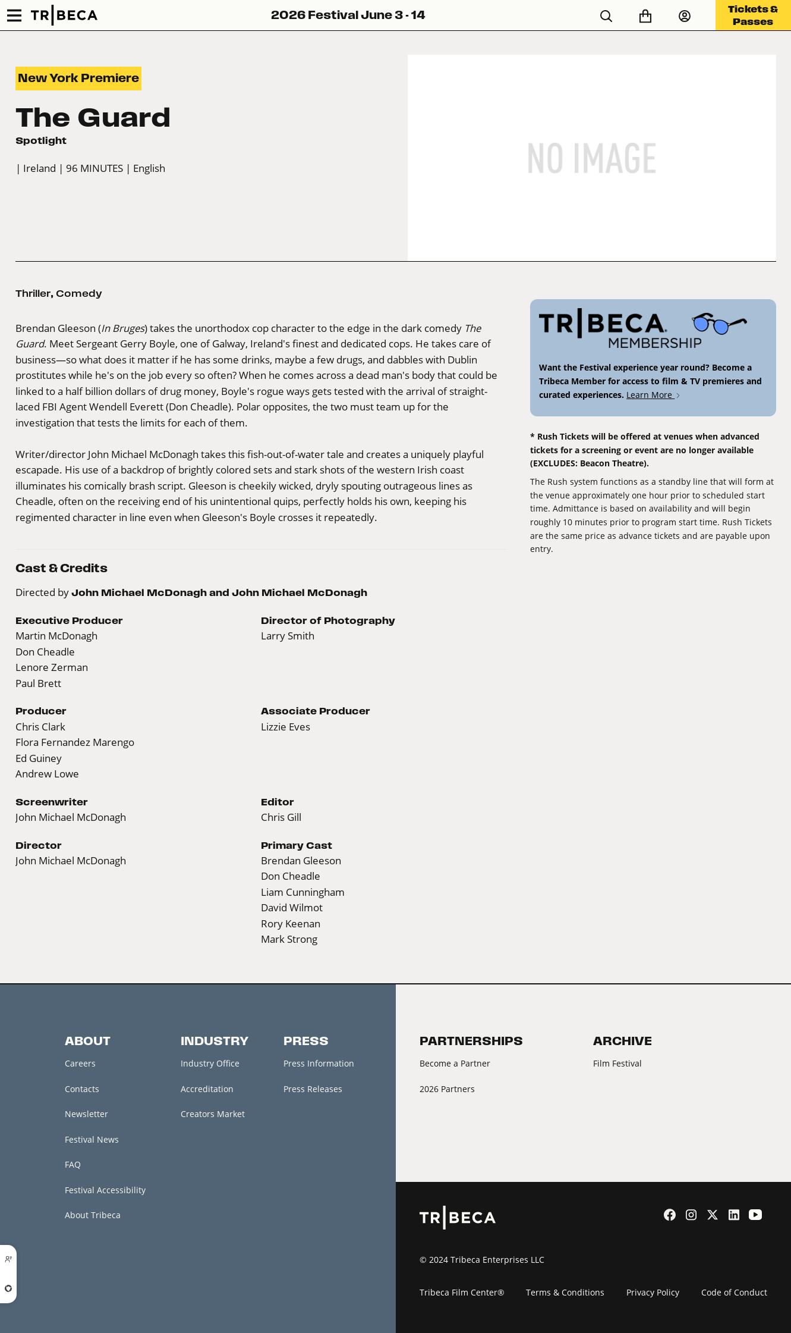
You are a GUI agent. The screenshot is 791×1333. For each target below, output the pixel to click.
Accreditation (207, 1088)
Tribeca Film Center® (462, 1292)
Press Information (318, 1063)
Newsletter (86, 1113)
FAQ (73, 1164)
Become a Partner (455, 1063)
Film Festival (617, 1063)
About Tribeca (93, 1215)
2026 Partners (447, 1088)
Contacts (82, 1088)
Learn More (654, 394)
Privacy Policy (652, 1292)
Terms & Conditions (565, 1292)
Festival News (92, 1139)
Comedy (79, 293)
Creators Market (213, 1113)
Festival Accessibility (105, 1190)
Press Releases (312, 1088)
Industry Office (210, 1063)
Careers (80, 1063)
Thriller (33, 293)
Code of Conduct (734, 1292)
